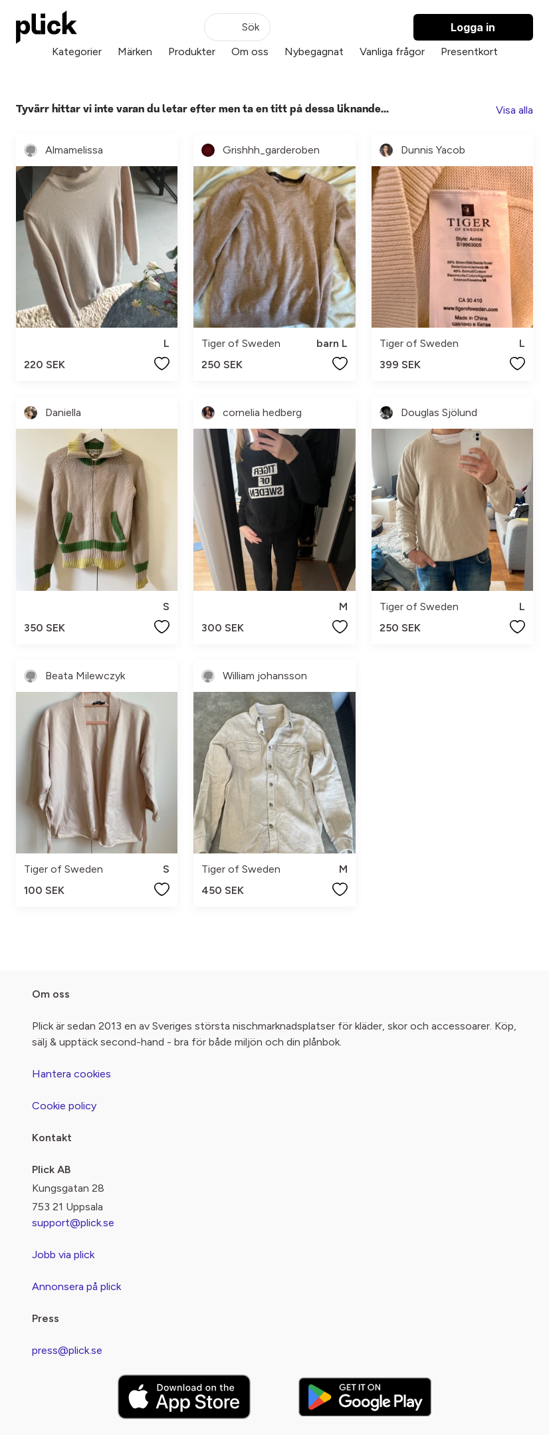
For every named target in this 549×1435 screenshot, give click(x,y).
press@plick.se (67, 1350)
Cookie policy (64, 1105)
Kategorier (77, 51)
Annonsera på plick (76, 1286)
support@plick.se (73, 1222)
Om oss (250, 51)
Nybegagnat (314, 51)
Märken (135, 51)
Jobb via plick (63, 1254)
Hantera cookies (71, 1073)
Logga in (473, 27)
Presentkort (469, 51)
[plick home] (46, 27)
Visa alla (514, 110)
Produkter (191, 51)
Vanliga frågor (392, 51)
